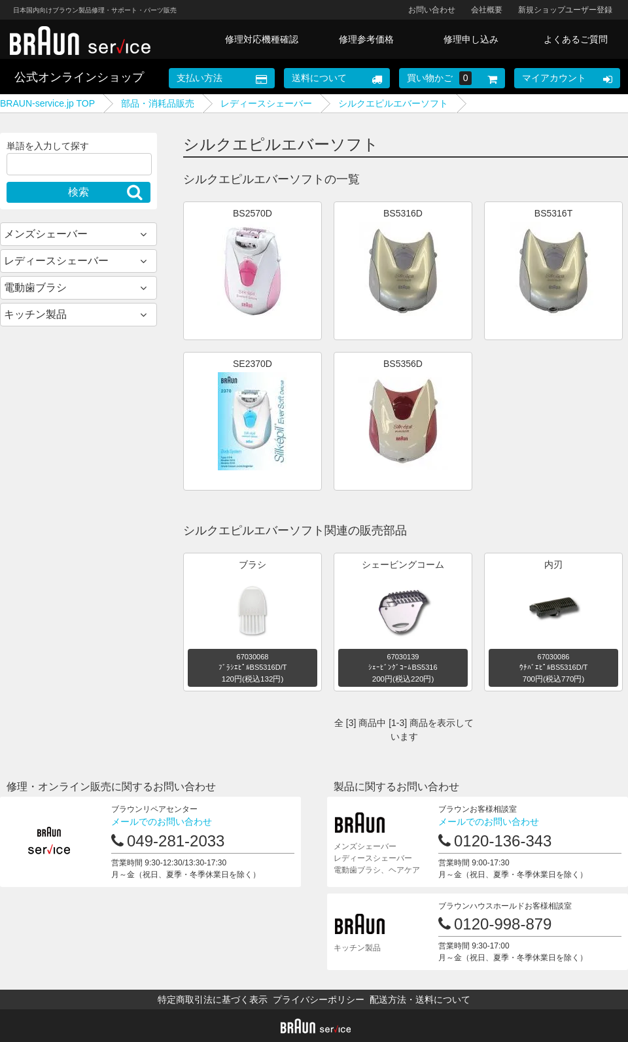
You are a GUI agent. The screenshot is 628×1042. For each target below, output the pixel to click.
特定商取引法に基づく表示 (213, 999)
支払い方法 (199, 78)
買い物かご (439, 78)
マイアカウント (554, 78)
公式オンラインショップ (79, 77)
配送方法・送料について (420, 999)
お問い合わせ (431, 9)
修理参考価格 (366, 39)
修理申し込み (471, 39)
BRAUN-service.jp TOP (47, 103)
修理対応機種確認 (261, 39)
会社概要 (486, 9)
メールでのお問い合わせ (161, 821)
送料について (319, 78)
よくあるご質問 (576, 39)
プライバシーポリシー (318, 999)
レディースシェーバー (266, 103)
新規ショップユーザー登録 (565, 9)
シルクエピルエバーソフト (393, 103)
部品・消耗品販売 (157, 103)
